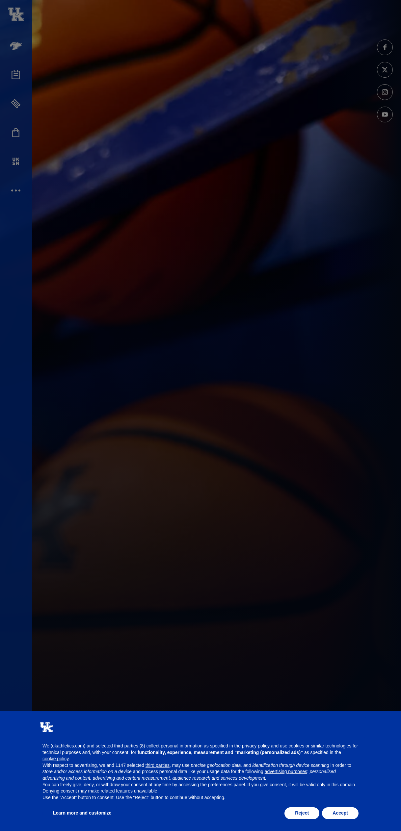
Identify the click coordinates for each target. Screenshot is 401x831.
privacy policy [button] (256, 745)
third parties (158, 765)
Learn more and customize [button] (82, 813)
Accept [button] (340, 813)
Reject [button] (302, 813)
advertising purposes (286, 771)
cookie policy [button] (55, 758)
